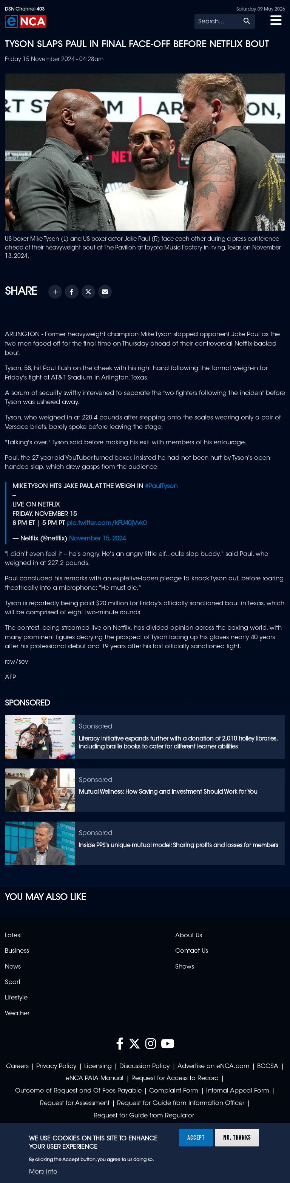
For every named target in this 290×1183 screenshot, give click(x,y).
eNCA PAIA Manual (94, 1079)
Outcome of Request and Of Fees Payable (78, 1091)
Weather (17, 1014)
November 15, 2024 (97, 539)
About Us (188, 936)
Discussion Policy (144, 1067)
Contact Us (191, 951)
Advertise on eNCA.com (213, 1067)
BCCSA (267, 1067)
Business (17, 951)
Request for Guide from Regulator (144, 1116)
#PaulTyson (161, 487)
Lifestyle (16, 998)
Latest (13, 936)
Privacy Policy (56, 1067)
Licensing (98, 1067)
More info (43, 1172)
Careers (17, 1067)
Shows (184, 967)
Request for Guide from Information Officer (180, 1103)
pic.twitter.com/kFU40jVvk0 (107, 523)
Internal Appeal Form (237, 1091)
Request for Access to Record (175, 1079)
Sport (12, 982)
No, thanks (237, 1137)
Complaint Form (173, 1091)
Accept (196, 1137)
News (13, 967)
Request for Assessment (75, 1103)
